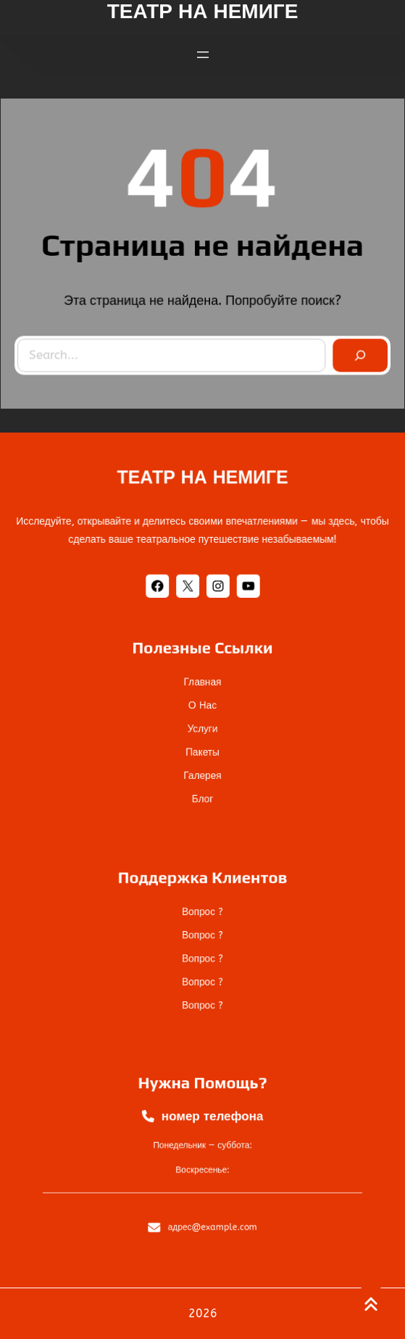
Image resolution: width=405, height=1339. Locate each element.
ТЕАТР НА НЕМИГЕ (202, 479)
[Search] (354, 352)
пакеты (202, 746)
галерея (202, 764)
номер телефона (210, 1124)
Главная (202, 691)
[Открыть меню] (203, 50)
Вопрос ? (202, 919)
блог (202, 782)
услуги (202, 728)
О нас (202, 709)
